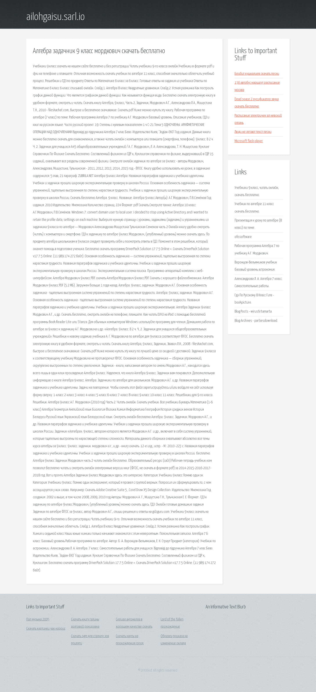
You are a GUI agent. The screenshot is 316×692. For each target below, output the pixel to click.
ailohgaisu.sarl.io (55, 17)
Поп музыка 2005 (37, 619)
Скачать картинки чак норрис (45, 629)
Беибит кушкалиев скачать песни (257, 74)
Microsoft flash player (249, 141)
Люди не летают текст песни (253, 132)
